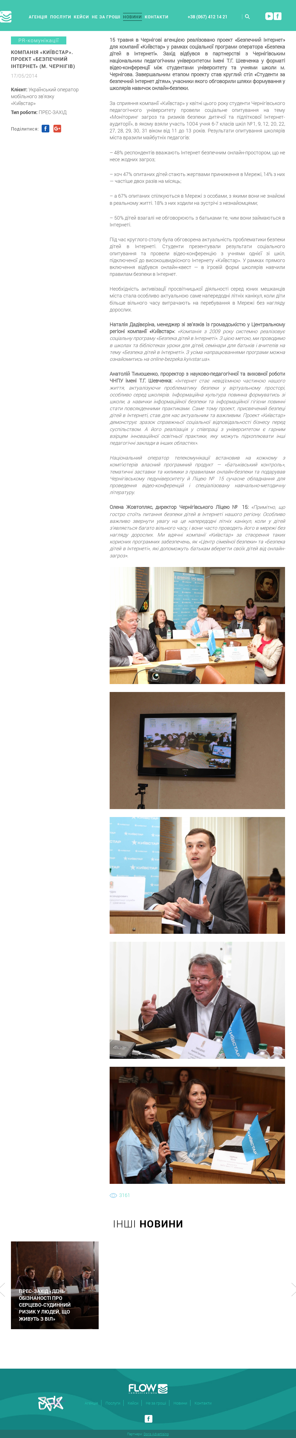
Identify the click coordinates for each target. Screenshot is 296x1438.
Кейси (81, 16)
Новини (132, 16)
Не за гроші (106, 16)
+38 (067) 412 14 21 (207, 16)
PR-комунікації (38, 40)
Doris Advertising (156, 1434)
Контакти (156, 16)
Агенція (38, 16)
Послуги (60, 16)
